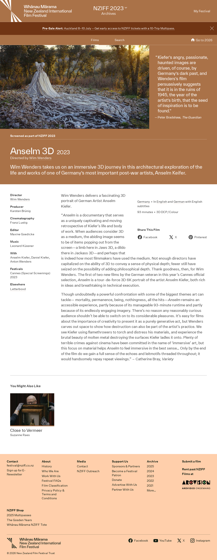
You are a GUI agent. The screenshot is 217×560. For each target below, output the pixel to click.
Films (95, 40)
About (46, 461)
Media (81, 461)
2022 (150, 481)
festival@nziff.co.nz (20, 465)
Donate (117, 480)
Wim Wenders (40, 158)
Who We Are (50, 471)
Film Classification (55, 485)
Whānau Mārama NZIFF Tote (27, 525)
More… (151, 490)
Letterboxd (18, 289)
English (162, 202)
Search (119, 40)
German (179, 202)
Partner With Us (123, 489)
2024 (150, 471)
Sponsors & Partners (126, 466)
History (47, 466)
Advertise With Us (124, 485)
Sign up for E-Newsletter (16, 472)
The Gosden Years (19, 520)
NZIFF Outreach (88, 471)
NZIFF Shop (15, 510)
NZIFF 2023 (46, 136)
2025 (150, 466)
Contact (12, 461)
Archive (152, 461)
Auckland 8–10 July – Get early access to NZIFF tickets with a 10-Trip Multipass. (108, 28)
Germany (143, 202)
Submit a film (191, 461)
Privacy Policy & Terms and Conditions (53, 494)
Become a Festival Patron (124, 473)
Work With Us (51, 476)
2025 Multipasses (19, 515)
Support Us (120, 461)
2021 (150, 485)
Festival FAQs (51, 481)
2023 (150, 476)
